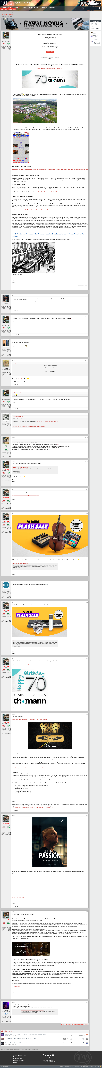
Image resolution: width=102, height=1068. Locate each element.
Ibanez (14, 1035)
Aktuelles (23, 7)
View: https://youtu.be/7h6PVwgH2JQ (18, 897)
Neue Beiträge (4, 9)
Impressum (85, 1066)
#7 (87, 413)
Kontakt (61, 1066)
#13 (87, 602)
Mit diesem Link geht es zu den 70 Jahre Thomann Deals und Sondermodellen (30, 209)
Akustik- (15, 1055)
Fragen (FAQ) (94, 24)
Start (98, 1066)
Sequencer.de (45, 1060)
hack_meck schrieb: (17, 363)
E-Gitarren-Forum (22, 1055)
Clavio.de (51, 1060)
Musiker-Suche (51, 7)
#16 (87, 815)
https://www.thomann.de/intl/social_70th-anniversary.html (50, 68)
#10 (87, 489)
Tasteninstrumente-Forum (18, 1060)
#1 (87, 32)
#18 (87, 1002)
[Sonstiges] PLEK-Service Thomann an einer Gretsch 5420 (20, 1038)
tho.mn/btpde (17, 986)
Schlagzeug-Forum (17, 1058)
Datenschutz (76, 1066)
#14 (87, 658)
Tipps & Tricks (94, 23)
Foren (9, 7)
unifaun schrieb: (16, 392)
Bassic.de (44, 1059)
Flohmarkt (36, 7)
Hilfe (81, 1066)
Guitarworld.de (45, 1061)
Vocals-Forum (16, 1062)
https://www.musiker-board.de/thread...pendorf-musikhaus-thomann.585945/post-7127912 (33, 807)
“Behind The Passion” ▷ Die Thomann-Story (32, 1010)
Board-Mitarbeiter (95, 28)
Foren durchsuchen (12, 9)
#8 (87, 437)
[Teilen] (85, 32)
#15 (87, 714)
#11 (87, 513)
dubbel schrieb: (16, 440)
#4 (87, 339)
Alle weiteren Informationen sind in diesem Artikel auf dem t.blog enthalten (29, 719)
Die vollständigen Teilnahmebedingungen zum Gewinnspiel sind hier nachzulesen (31, 768)
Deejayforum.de (50, 1059)
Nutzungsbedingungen (68, 1066)
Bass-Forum (16, 1056)
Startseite (3, 7)
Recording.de (52, 1061)
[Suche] (99, 8)
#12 (87, 581)
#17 (87, 911)
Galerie (30, 7)
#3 (87, 316)
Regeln (92, 26)
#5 (87, 360)
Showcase (16, 7)
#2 (87, 295)
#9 (87, 461)
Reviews (44, 7)
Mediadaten (91, 1066)
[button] (7, 7)
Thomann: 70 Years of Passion (20, 467)
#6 (87, 390)
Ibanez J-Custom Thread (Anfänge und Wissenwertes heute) (21, 1043)
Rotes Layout (4, 1066)
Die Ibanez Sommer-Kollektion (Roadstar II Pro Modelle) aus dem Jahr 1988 (25, 1034)
